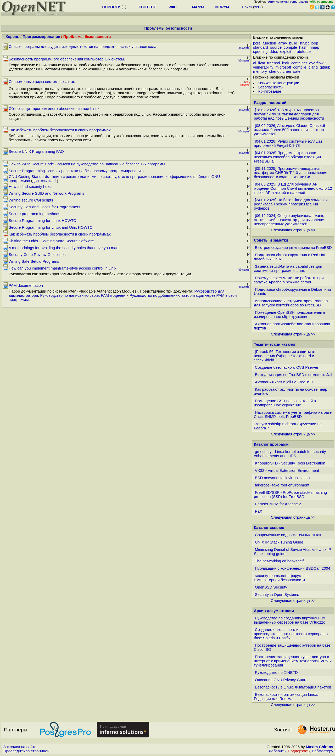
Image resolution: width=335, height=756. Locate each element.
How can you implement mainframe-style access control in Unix (62, 268)
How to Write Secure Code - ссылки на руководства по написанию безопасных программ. (87, 164)
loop (314, 43)
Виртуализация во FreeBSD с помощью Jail (293, 375)
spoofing (260, 51)
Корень (12, 37)
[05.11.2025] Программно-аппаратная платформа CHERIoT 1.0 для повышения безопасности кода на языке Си (290, 172)
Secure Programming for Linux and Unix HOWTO (51, 227)
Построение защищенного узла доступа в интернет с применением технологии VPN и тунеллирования (293, 661)
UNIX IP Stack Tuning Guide (279, 542)
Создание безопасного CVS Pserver (287, 367)
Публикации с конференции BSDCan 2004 (292, 568)
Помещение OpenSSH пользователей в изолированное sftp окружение (289, 314)
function (269, 43)
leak (285, 63)
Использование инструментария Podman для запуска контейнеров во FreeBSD (291, 303)
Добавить (277, 751)
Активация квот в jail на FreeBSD (284, 382)
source (276, 47)
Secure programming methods (34, 214)
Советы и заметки (271, 240)
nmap (314, 47)
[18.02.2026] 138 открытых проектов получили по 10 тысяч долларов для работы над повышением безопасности (289, 114)
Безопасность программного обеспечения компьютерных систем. (67, 59)
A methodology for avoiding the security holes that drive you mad (64, 248)
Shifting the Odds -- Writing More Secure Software (51, 241)
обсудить (243, 48)
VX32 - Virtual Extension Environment (287, 470)
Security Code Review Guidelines (37, 255)
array (282, 43)
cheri (287, 71)
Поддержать (299, 751)
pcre (257, 43)
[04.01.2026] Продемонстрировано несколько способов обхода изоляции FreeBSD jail (287, 157)
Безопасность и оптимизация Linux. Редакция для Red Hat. (286, 696)
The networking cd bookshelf (279, 561)
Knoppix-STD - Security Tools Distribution (290, 463)
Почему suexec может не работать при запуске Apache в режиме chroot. (289, 280)
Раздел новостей (270, 102)
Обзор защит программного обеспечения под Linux (54, 109)
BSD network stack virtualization (282, 478)
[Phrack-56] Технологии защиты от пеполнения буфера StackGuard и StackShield (285, 356)
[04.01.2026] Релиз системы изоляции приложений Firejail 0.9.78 (288, 143)
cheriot (275, 71)
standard (260, 47)
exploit (285, 51)
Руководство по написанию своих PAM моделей (82, 295)
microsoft (283, 67)
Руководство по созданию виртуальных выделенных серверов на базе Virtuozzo (289, 620)
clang (313, 67)
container (299, 63)
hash (303, 47)
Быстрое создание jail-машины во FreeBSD (293, 247)
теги (257, 7)
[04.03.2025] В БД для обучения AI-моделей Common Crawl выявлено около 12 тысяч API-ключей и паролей (293, 188)
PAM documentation (26, 285)
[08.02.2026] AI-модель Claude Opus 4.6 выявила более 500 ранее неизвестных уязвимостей (289, 130)
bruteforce (302, 51)
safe (296, 71)
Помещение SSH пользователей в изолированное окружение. (285, 403)
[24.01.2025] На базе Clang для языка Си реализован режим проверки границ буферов (291, 204)
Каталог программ (271, 444)
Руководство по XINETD (276, 672)
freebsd (273, 63)
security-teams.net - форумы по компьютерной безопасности (282, 578)
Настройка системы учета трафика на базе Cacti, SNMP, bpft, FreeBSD (293, 414)
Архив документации (274, 611)
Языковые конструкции (278, 83)
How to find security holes (30, 186)
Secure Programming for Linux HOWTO (42, 221)
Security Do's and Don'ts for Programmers (44, 207)
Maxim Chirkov (319, 747)
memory (260, 71)
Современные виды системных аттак (42, 82)
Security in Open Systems (277, 594)
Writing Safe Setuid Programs (34, 261)
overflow (316, 63)
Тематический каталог (275, 344)
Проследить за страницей (26, 751)
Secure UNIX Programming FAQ (36, 151)
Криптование (269, 91)
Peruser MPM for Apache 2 (278, 504)
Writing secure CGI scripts (31, 200)
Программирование (41, 37)
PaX (258, 511)
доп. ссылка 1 (44, 181)
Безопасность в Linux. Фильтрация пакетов (293, 687)
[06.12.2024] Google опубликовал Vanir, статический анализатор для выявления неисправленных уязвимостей (289, 220)
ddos (274, 51)
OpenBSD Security (271, 587)
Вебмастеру (322, 751)
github (325, 67)
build (293, 43)
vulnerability (263, 67)
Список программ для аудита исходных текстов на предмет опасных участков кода (82, 46)
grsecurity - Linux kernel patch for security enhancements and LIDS (290, 454)
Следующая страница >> (293, 230)
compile (290, 47)
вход (284, 1)
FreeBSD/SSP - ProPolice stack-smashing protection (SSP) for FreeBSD (290, 494)
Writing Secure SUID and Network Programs (46, 193)
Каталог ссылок (269, 527)
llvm (261, 63)
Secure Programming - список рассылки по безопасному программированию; (77, 171)
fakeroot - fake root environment (282, 485)
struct (304, 43)
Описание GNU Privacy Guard (281, 680)
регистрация (298, 1)
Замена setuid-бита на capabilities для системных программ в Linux (288, 268)
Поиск (247, 7)
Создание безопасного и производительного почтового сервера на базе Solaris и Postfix (291, 634)
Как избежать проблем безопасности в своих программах (60, 130)
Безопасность (270, 87)
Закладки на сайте (19, 747)
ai (254, 63)
